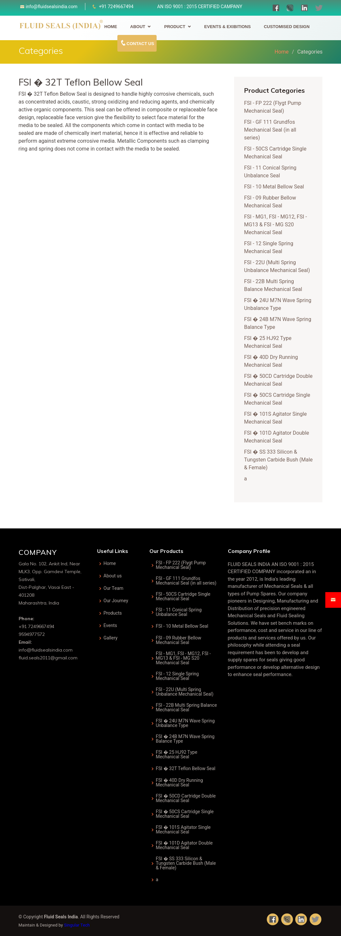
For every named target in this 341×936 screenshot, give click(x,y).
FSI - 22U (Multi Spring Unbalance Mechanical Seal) (279, 266)
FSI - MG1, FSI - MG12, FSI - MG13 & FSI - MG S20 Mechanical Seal (277, 224)
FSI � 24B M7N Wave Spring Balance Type (185, 739)
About (137, 26)
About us (113, 576)
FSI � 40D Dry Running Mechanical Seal (273, 361)
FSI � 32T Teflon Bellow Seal (185, 769)
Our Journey (116, 601)
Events (110, 625)
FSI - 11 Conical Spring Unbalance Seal (272, 172)
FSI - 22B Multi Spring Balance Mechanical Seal (275, 285)
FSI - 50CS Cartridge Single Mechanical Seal (277, 153)
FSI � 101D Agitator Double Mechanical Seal (278, 437)
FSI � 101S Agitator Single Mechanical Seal (277, 418)
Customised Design (287, 26)
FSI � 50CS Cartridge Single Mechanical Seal (279, 399)
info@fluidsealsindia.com (51, 6)
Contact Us (137, 43)
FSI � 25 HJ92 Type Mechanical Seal (269, 342)
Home (110, 26)
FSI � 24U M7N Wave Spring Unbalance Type (279, 304)
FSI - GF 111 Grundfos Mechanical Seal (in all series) (272, 130)
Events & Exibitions (227, 26)
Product (174, 26)
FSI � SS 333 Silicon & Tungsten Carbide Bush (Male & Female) (280, 460)
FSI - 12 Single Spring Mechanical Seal (270, 247)
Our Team (114, 588)
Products (113, 613)
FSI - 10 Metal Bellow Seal (276, 187)
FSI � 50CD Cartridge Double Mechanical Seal (280, 380)
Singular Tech (77, 925)
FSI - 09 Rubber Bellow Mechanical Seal (272, 202)
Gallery (111, 638)
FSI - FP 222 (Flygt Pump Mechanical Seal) (274, 107)
